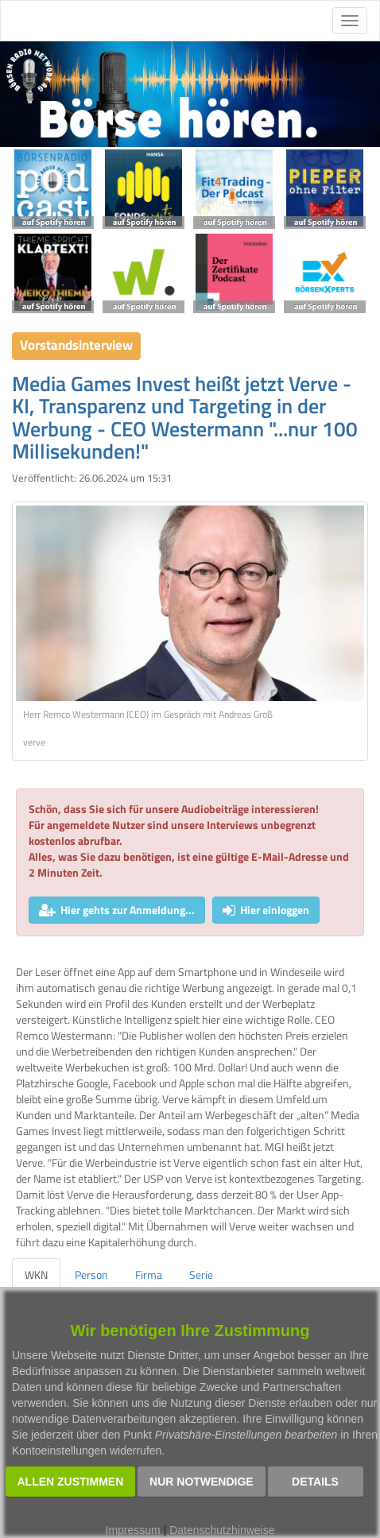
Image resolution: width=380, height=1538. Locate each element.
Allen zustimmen (70, 1481)
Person (91, 1274)
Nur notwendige (201, 1481)
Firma (148, 1274)
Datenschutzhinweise (221, 1530)
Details (315, 1481)
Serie (201, 1274)
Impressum (133, 1530)
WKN (36, 1274)
